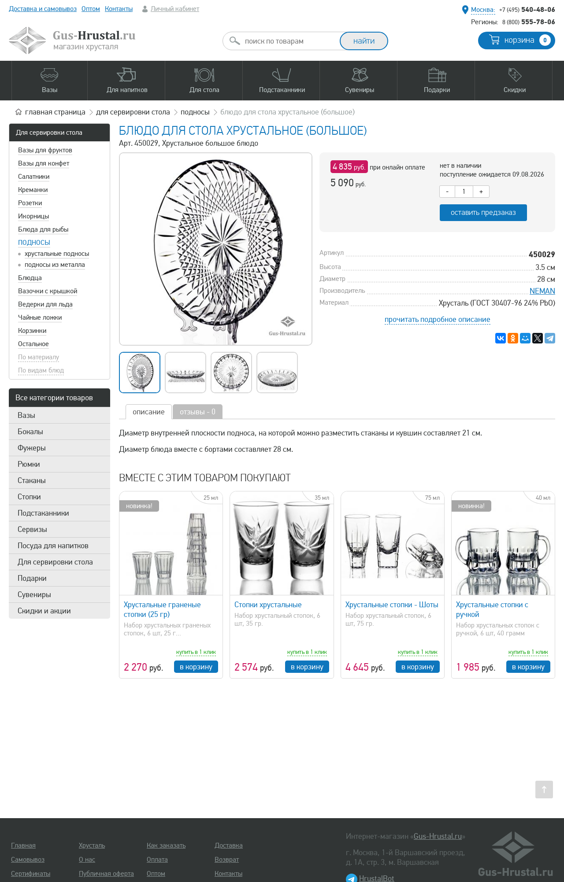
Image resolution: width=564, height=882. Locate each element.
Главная (23, 845)
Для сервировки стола (49, 132)
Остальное (33, 344)
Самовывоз (28, 859)
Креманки (33, 189)
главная (55, 112)
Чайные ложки (40, 317)
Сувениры (34, 594)
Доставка (229, 845)
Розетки (30, 203)
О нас (87, 859)
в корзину (196, 667)
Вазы (26, 415)
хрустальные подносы (57, 253)
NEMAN (542, 291)
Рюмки (29, 464)
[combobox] (289, 41)
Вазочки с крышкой (47, 291)
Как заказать (166, 845)
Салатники (33, 176)
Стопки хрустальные (268, 604)
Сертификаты (30, 873)
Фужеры (32, 448)
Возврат (227, 859)
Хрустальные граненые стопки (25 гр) (162, 609)
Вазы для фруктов (45, 150)
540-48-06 (527, 9)
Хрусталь (92, 845)
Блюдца (30, 277)
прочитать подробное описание (437, 319)
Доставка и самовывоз (43, 8)
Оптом (91, 8)
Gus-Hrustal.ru (438, 836)
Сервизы (32, 529)
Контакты (119, 8)
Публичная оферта (106, 873)
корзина (528, 40)
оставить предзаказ (483, 212)
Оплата (157, 859)
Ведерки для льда (45, 304)
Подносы (34, 242)
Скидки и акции (44, 611)
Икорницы (33, 216)
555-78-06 (528, 21)
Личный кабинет (175, 8)
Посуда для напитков (53, 545)
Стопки (29, 497)
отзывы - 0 (197, 412)
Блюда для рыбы (43, 229)
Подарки (32, 578)
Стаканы (32, 480)
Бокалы (30, 431)
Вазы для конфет (43, 163)
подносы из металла (55, 264)
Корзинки (32, 330)
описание (149, 412)
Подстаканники (43, 513)
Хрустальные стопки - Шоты (391, 604)
